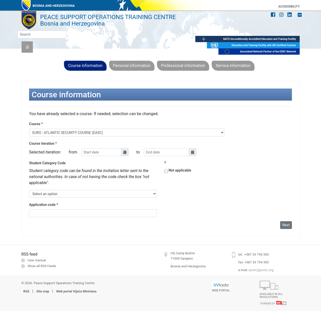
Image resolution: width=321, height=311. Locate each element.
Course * (36, 124)
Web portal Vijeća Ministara (76, 291)
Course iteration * (43, 143)
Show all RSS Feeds (42, 266)
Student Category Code (47, 163)
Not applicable (180, 170)
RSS (26, 291)
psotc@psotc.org (261, 270)
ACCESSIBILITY (289, 6)
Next (286, 225)
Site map (42, 291)
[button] (27, 47)
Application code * (43, 205)
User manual (37, 260)
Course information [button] (85, 65)
